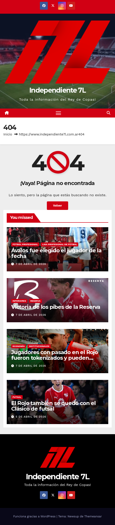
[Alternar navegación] (58, 113)
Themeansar (93, 516)
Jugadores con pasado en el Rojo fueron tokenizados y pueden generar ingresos (54, 358)
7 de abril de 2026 (31, 264)
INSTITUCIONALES (39, 346)
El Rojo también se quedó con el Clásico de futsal (53, 406)
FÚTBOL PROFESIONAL (25, 244)
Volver (57, 205)
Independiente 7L (57, 90)
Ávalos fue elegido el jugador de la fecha (56, 253)
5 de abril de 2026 (31, 416)
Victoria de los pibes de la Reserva (55, 307)
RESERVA (35, 301)
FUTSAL (17, 397)
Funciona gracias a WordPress (34, 516)
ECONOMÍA (19, 346)
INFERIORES (19, 301)
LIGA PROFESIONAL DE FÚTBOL (59, 244)
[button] (108, 113)
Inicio (7, 134)
